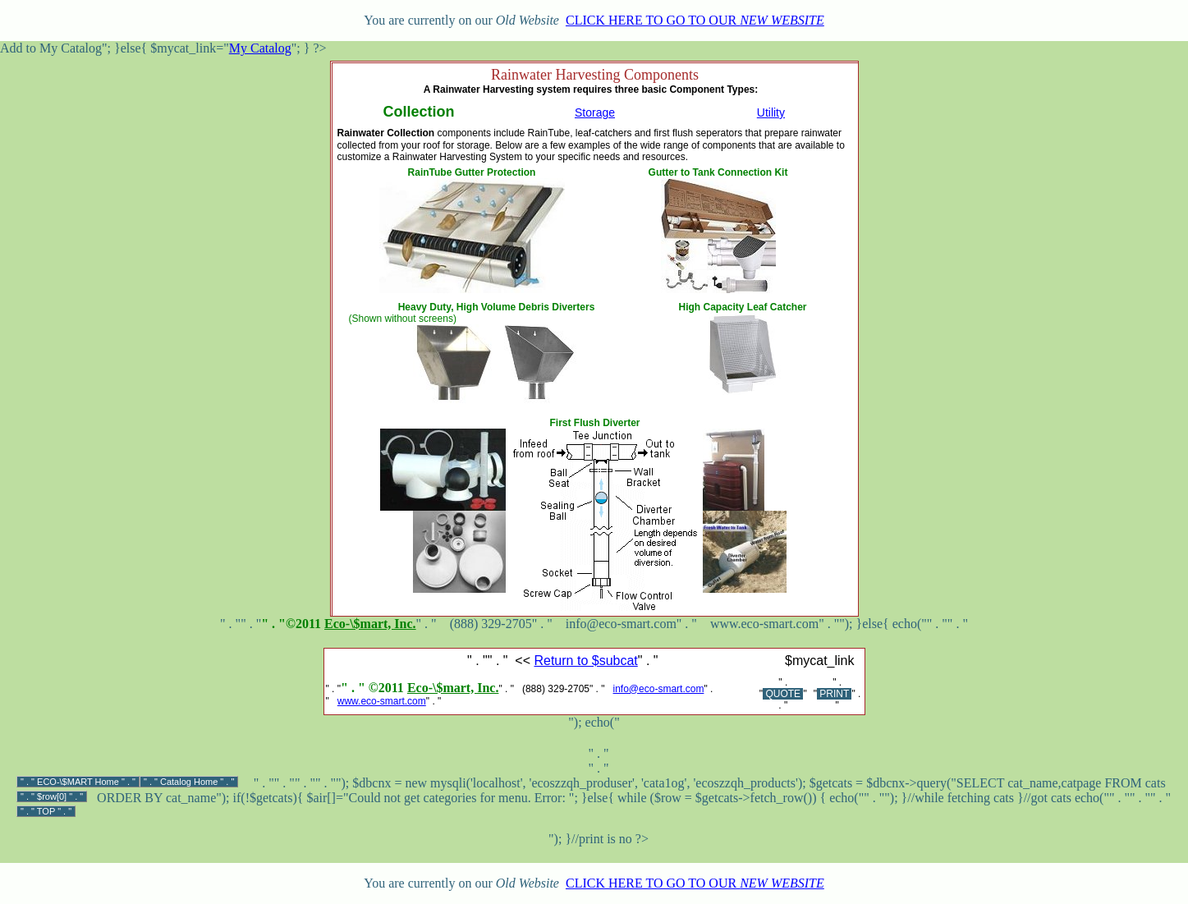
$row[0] (51, 796)
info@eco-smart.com (658, 689)
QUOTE (783, 694)
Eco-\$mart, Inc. (370, 624)
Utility (771, 112)
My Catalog (260, 48)
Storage (595, 112)
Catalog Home (189, 782)
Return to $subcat (585, 661)
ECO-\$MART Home (78, 782)
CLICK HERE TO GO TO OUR (695, 20)
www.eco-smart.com (381, 701)
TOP (45, 811)
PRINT (834, 694)
